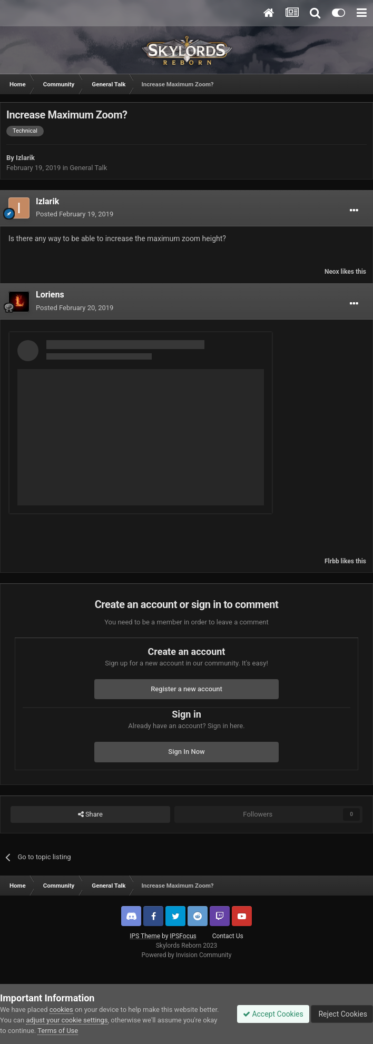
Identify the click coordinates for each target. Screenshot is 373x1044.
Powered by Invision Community (187, 955)
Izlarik (25, 158)
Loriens (50, 295)
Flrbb (332, 561)
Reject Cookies (342, 1014)
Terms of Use (57, 1031)
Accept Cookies (273, 1014)
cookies (61, 1009)
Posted (74, 214)
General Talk (88, 168)
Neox (332, 271)
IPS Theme (145, 936)
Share (90, 814)
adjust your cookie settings (66, 1020)
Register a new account (186, 689)
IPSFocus (183, 936)
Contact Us (227, 936)
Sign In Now (186, 751)
